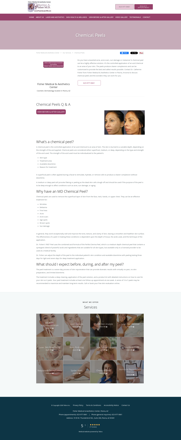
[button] (143, 6)
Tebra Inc (67, 405)
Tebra (100, 432)
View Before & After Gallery (51, 112)
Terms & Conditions (93, 405)
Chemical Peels (79, 53)
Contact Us (126, 405)
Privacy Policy (78, 405)
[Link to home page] (36, 7)
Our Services (67, 53)
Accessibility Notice (111, 405)
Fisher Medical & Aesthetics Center (47, 53)
